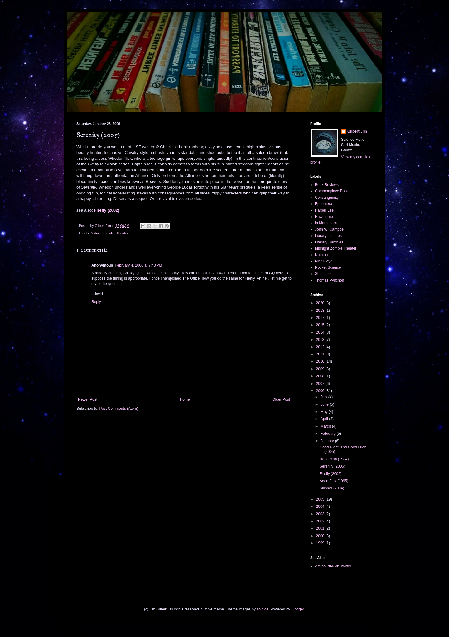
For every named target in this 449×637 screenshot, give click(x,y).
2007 (321, 383)
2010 (321, 361)
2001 (321, 528)
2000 (321, 536)
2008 (321, 376)
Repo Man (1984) (334, 459)
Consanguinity (327, 197)
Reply (96, 302)
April (325, 419)
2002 (321, 521)
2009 (321, 369)
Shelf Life (323, 274)
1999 (321, 543)
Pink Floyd (323, 261)
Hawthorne (324, 216)
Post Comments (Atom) (118, 408)
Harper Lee (324, 210)
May (325, 411)
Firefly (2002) (106, 210)
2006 (321, 391)
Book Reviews (327, 185)
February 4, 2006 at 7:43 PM (138, 265)
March (326, 426)
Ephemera (323, 204)
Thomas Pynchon (329, 280)
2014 (321, 332)
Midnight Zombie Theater (109, 233)
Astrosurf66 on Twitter (333, 566)
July (324, 397)
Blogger (297, 609)
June (325, 404)
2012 (321, 347)
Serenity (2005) (332, 466)
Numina (321, 254)
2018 (321, 310)
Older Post (281, 399)
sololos (262, 609)
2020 (321, 303)
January (328, 441)
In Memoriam (326, 223)
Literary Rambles (329, 242)
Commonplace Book (332, 191)
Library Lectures (328, 235)
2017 (321, 318)
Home (185, 399)
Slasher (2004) (332, 488)
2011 (321, 354)
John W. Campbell (330, 229)
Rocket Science (328, 267)
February (328, 433)
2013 (321, 339)
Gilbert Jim (357, 131)
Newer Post (87, 399)
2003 (321, 514)
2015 (321, 325)
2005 (321, 499)
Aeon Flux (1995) (334, 481)
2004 (321, 506)
